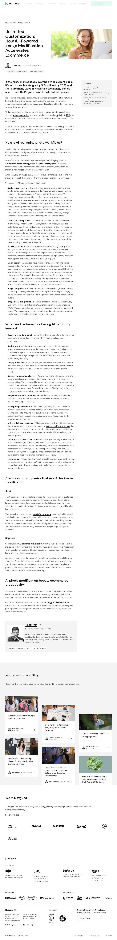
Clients (62, 4)
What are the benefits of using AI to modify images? (96, 93)
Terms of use (95, 935)
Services (28, 4)
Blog (6, 23)
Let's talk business (14, 815)
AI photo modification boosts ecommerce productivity (96, 102)
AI (57, 115)
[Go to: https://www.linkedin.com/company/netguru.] (32, 924)
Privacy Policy (78, 935)
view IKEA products (42, 514)
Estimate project (101, 4)
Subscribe (85, 918)
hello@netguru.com (11, 925)
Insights (82, 4)
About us (72, 4)
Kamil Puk (17, 65)
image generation (21, 115)
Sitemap (109, 935)
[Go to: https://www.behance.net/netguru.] (24, 924)
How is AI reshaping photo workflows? (96, 89)
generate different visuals (58, 426)
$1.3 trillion (48, 85)
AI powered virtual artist (31, 544)
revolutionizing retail (47, 163)
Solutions (52, 4)
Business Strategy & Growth (20, 23)
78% (69, 115)
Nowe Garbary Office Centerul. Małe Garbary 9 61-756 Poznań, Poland (12, 917)
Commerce (40, 4)
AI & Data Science (36, 72)
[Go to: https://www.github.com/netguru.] (28, 924)
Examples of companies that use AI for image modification (96, 98)
